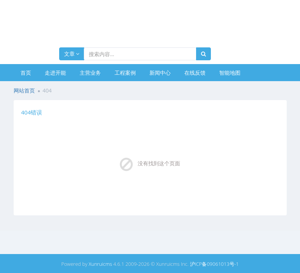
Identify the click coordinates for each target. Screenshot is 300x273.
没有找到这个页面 (159, 163)
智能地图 (229, 72)
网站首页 (24, 90)
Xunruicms (100, 263)
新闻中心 (160, 72)
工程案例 (125, 72)
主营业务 (90, 72)
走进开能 (55, 72)
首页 (25, 72)
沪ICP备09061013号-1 (214, 263)
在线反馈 (195, 72)
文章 (72, 53)
